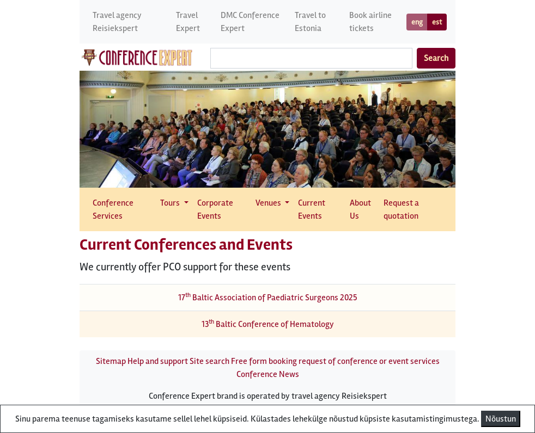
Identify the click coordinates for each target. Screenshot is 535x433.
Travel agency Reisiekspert (117, 22)
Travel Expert (188, 22)
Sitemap (111, 361)
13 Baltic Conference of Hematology (268, 324)
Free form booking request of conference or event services (335, 361)
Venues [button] (269, 202)
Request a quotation (401, 209)
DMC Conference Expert (250, 22)
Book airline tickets (370, 22)
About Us (360, 209)
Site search (209, 361)
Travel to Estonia (310, 22)
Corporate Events (215, 209)
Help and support (157, 361)
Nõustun (500, 418)
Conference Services (113, 209)
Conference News (267, 374)
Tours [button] (170, 202)
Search (436, 58)
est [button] (437, 22)
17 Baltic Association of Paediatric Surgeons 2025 (267, 297)
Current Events (311, 209)
